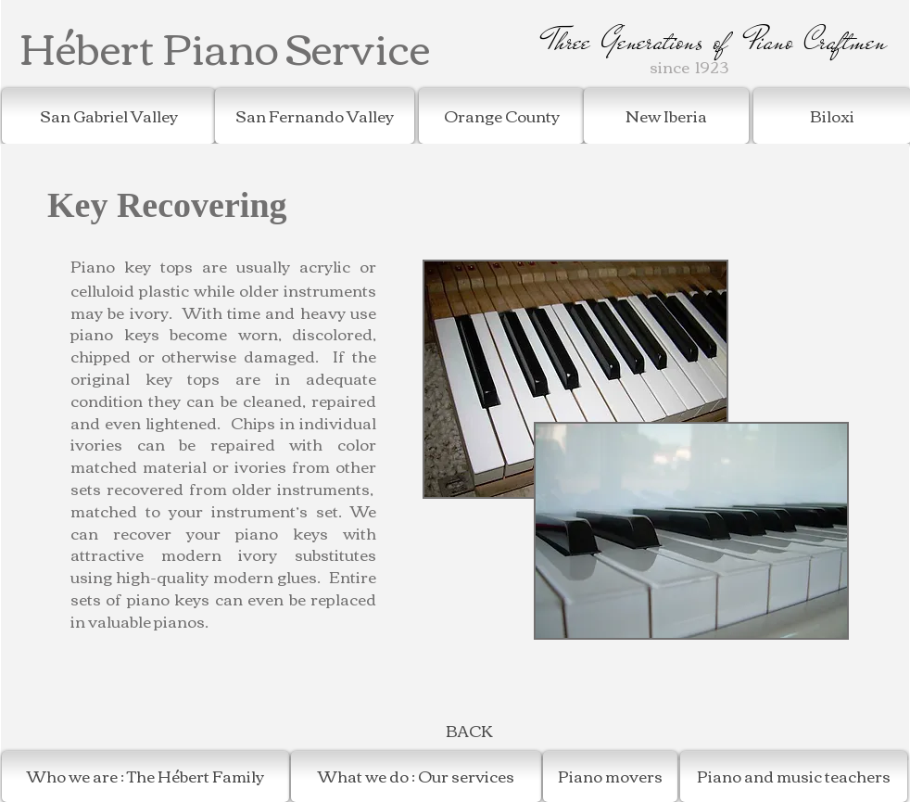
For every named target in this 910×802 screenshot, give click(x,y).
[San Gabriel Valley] (108, 116)
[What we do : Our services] (416, 776)
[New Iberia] (666, 116)
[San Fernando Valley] (314, 116)
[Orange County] (501, 116)
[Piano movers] (610, 776)
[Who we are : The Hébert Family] (145, 776)
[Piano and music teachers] (793, 776)
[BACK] (469, 731)
